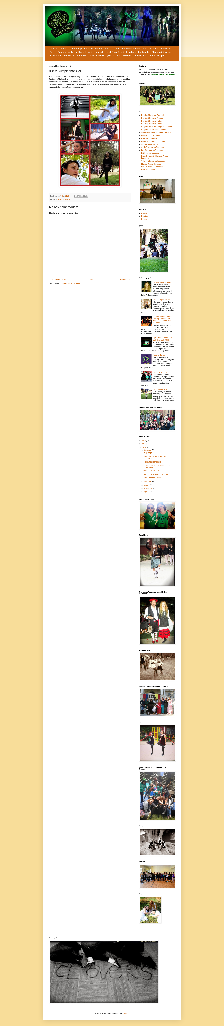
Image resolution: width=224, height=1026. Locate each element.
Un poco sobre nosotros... (163, 282)
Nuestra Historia (159, 355)
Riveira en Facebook (149, 138)
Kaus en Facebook (148, 170)
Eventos (144, 213)
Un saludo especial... (161, 389)
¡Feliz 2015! (147, 453)
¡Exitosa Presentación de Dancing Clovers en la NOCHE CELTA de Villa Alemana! (162, 320)
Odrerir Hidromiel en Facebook (153, 161)
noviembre (148, 482)
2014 (144, 447)
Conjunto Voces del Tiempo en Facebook (157, 127)
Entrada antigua (124, 279)
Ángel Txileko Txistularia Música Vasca (156, 133)
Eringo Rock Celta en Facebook (153, 141)
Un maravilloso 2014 (151, 471)
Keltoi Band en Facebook (150, 136)
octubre (147, 485)
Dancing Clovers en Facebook (152, 115)
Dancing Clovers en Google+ (152, 124)
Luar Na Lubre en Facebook (152, 150)
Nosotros (61, 199)
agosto (146, 492)
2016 (144, 441)
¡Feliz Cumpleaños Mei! (152, 477)
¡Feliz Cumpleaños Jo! (161, 300)
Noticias (67, 199)
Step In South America (149, 144)
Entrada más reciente (58, 279)
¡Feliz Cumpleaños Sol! (152, 462)
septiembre (148, 488)
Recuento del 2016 (160, 372)
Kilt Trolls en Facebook (150, 153)
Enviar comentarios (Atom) (70, 283)
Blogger (126, 1013)
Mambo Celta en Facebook (151, 164)
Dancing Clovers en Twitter (151, 121)
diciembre (148, 450)
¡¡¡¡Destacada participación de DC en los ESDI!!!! (163, 339)
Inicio (92, 279)
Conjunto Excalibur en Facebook (153, 130)
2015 (144, 444)
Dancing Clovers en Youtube (152, 118)
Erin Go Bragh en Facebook (152, 167)
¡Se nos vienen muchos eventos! (155, 474)
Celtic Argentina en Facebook (152, 147)
